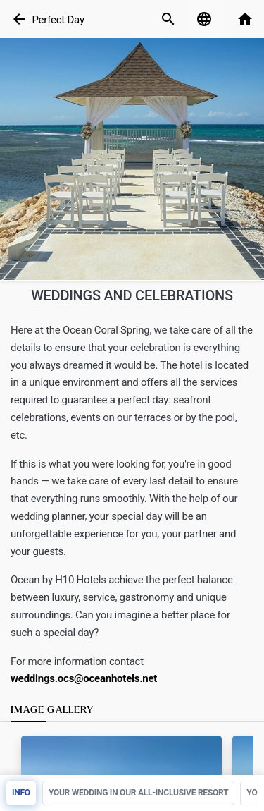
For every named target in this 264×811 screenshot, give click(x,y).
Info (21, 793)
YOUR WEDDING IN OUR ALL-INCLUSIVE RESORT (138, 793)
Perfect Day (58, 19)
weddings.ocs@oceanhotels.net (84, 678)
